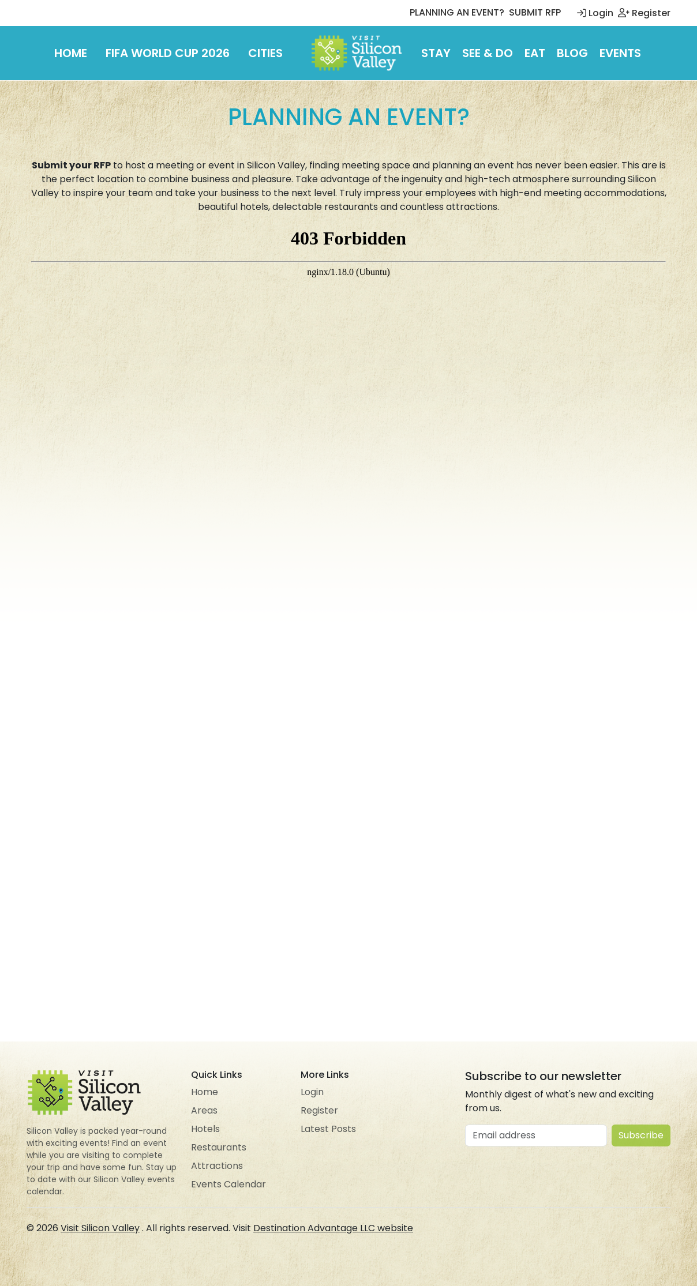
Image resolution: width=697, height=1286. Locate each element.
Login (595, 13)
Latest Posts (328, 1128)
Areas (204, 1110)
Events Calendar (228, 1184)
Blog (572, 53)
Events (620, 53)
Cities (265, 53)
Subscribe (641, 1135)
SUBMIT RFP (535, 12)
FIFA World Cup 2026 (168, 53)
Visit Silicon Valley (100, 1228)
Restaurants (218, 1147)
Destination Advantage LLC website (333, 1228)
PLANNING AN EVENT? (457, 12)
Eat (534, 53)
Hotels (205, 1128)
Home (70, 53)
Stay (436, 53)
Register (644, 13)
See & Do (487, 53)
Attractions (217, 1165)
